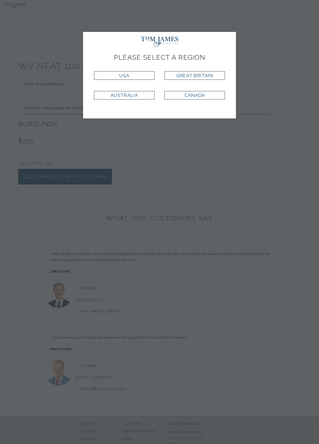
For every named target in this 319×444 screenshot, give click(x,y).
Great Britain (194, 75)
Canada (195, 95)
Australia (124, 95)
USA (124, 75)
